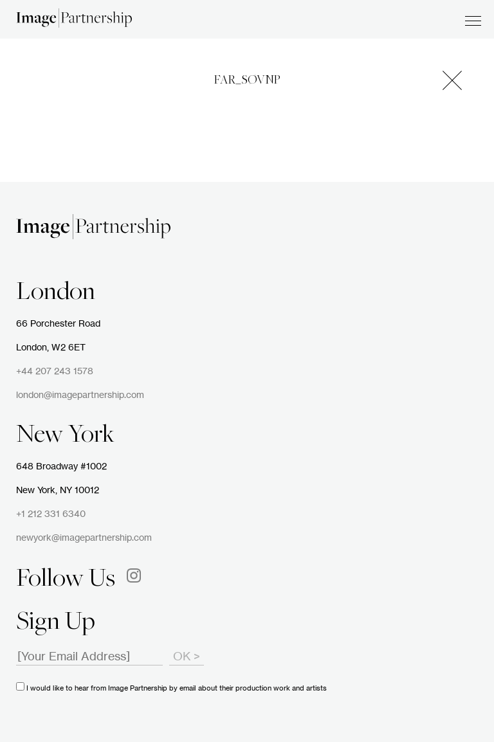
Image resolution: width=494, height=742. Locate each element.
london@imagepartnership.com (80, 395)
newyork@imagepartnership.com (84, 538)
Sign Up (55, 623)
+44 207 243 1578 (54, 371)
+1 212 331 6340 (51, 514)
